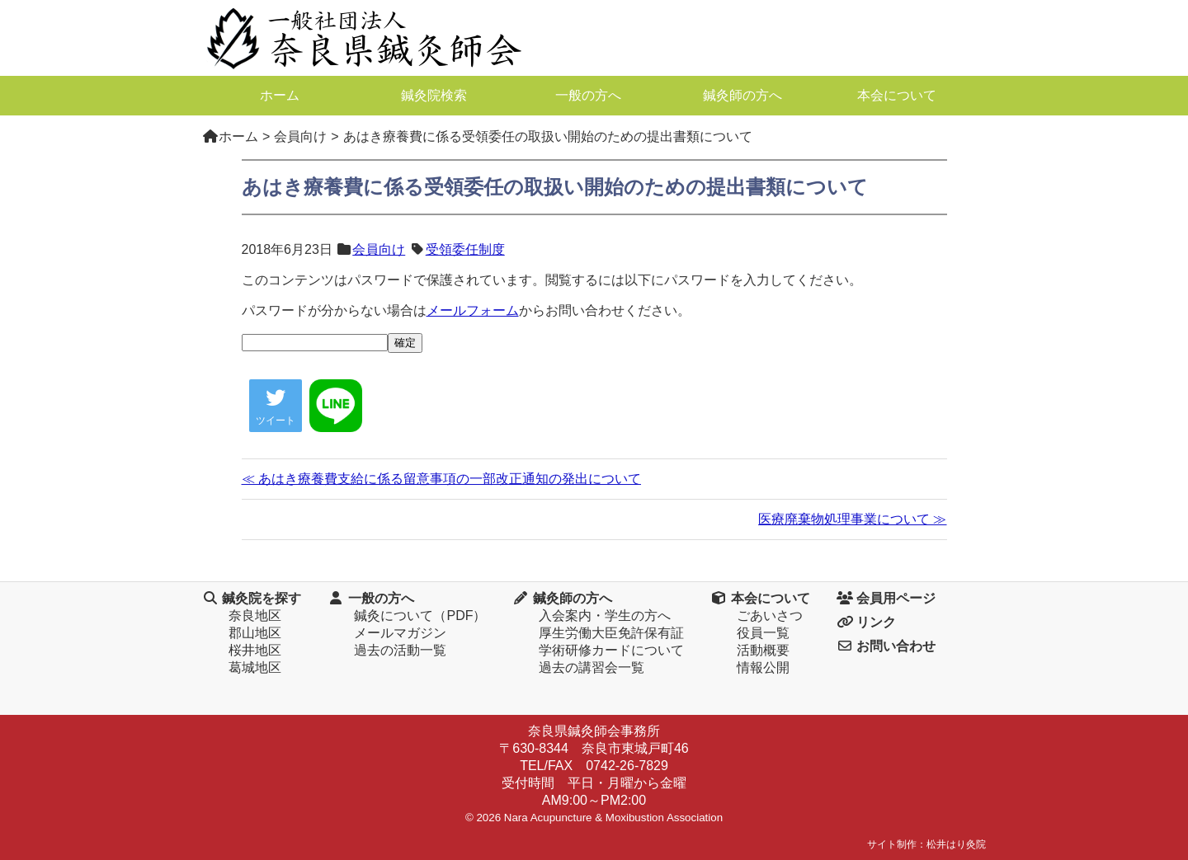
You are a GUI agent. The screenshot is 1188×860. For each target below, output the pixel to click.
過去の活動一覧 (400, 650)
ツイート (275, 407)
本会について (896, 95)
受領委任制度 (465, 249)
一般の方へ (588, 95)
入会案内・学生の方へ (605, 616)
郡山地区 (255, 633)
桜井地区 (255, 650)
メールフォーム (473, 310)
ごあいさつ (770, 616)
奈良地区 (255, 616)
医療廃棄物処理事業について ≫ (852, 519)
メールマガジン (400, 633)
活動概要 (763, 650)
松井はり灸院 (956, 844)
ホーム (279, 95)
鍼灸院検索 (434, 95)
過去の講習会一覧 (591, 667)
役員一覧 (763, 633)
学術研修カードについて (611, 650)
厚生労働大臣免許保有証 (611, 633)
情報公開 (763, 667)
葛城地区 (255, 667)
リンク (866, 622)
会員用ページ (886, 598)
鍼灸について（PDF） (420, 616)
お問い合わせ (886, 646)
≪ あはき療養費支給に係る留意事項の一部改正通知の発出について (441, 479)
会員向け (378, 249)
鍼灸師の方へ (742, 95)
